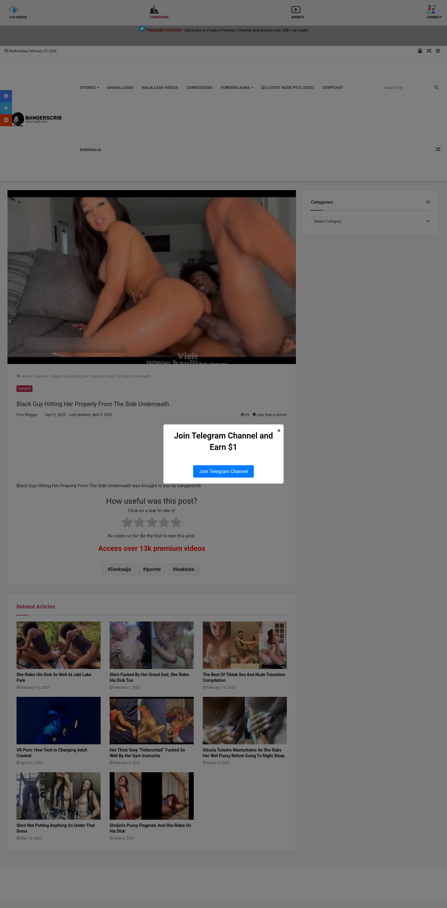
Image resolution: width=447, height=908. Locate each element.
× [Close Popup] (279, 430)
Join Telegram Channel (223, 471)
